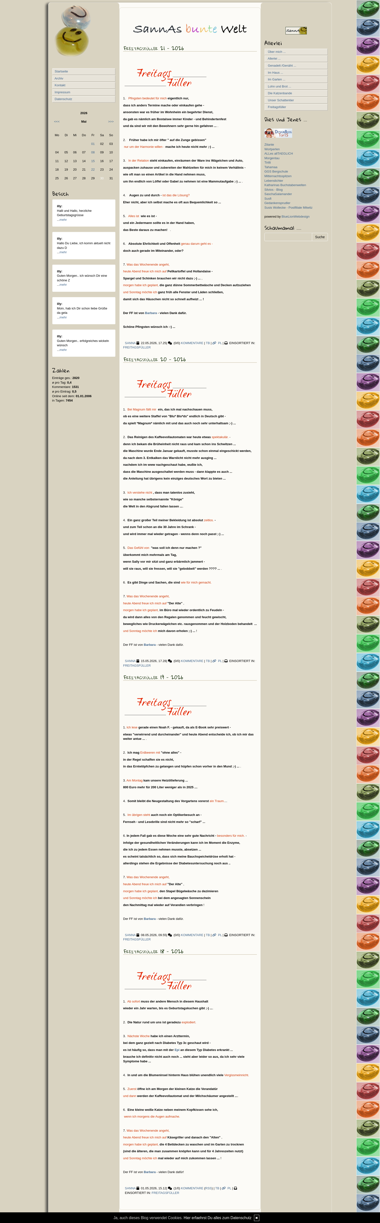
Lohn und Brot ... (278, 86)
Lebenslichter (273, 180)
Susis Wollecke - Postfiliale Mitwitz (288, 207)
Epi (176, 1050)
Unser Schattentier (280, 100)
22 (93, 169)
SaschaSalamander (278, 194)
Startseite (61, 71)
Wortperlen (272, 149)
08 (93, 152)
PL (217, 343)
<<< (57, 121)
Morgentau (271, 158)
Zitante (269, 144)
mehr (63, 219)
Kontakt (59, 85)
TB (208, 343)
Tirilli (267, 162)
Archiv (58, 78)
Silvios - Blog (273, 189)
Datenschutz (63, 99)
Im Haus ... (274, 72)
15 (93, 161)
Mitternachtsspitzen (278, 176)
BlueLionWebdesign (295, 216)
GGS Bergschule (276, 171)
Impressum (62, 92)
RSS (208, 1188)
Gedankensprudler (277, 203)
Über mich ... (276, 52)
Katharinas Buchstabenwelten (285, 185)
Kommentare (192, 343)
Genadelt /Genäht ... (281, 65)
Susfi (267, 198)
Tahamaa (270, 167)
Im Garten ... (275, 79)
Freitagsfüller (137, 347)
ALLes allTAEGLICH (278, 153)
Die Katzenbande (279, 93)
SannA (129, 343)
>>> (111, 121)
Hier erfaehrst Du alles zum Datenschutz (218, 1218)
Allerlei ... (273, 58)
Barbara (150, 313)
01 (93, 144)
